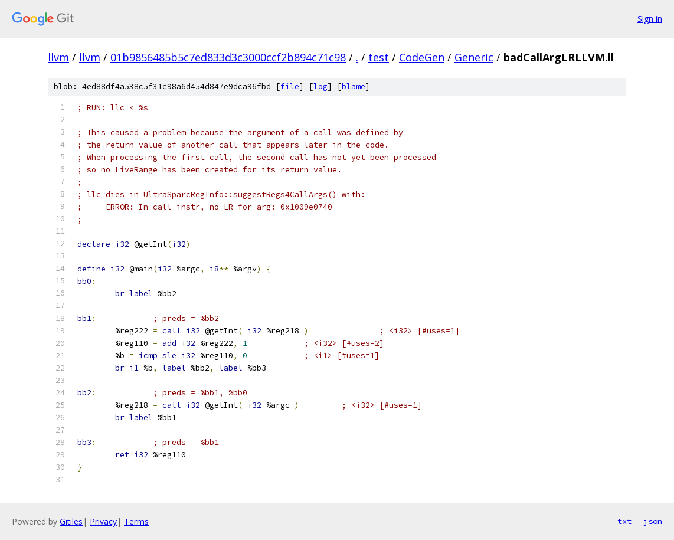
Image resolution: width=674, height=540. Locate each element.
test (378, 57)
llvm (58, 57)
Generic (473, 57)
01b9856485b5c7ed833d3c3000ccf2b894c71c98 (228, 57)
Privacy (103, 521)
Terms (136, 521)
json (652, 521)
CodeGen (421, 57)
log (320, 86)
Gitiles (71, 521)
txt (624, 521)
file (289, 86)
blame (353, 86)
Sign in (649, 18)
